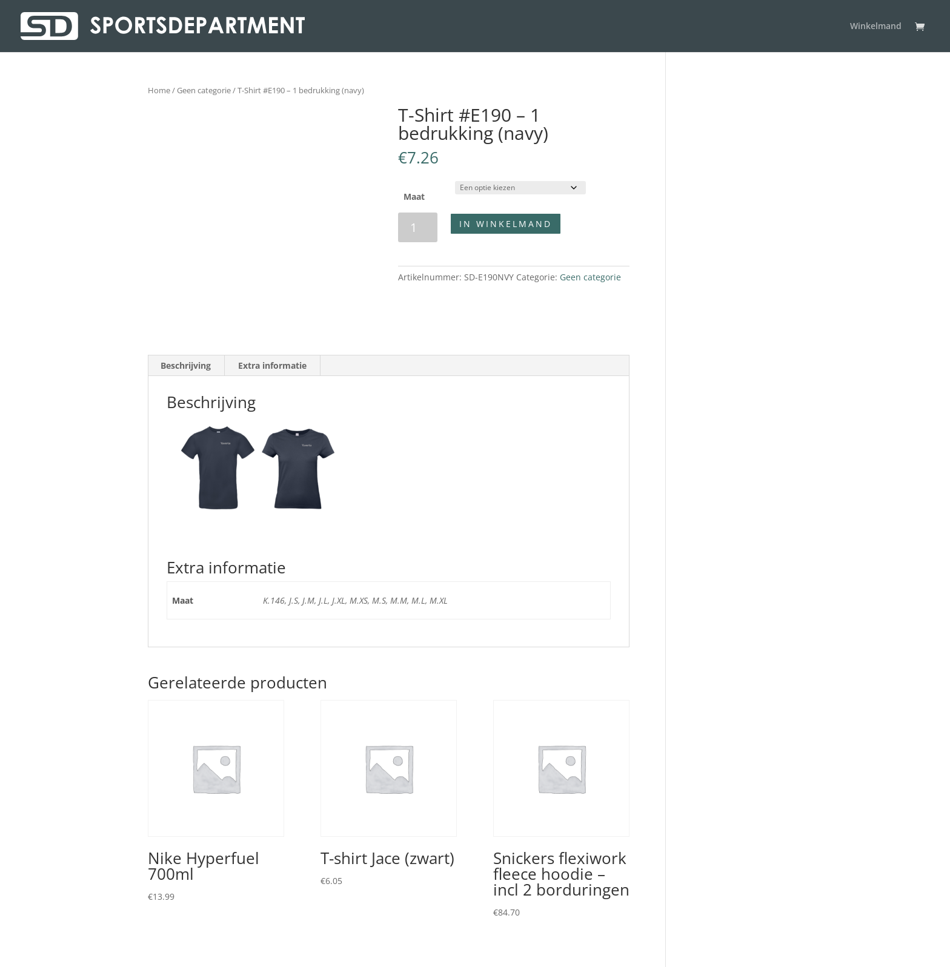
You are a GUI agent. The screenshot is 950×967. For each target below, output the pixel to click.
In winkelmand (505, 223)
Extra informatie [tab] (272, 365)
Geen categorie (204, 90)
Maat (414, 196)
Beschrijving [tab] (186, 365)
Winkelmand (876, 26)
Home (159, 90)
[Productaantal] (417, 227)
